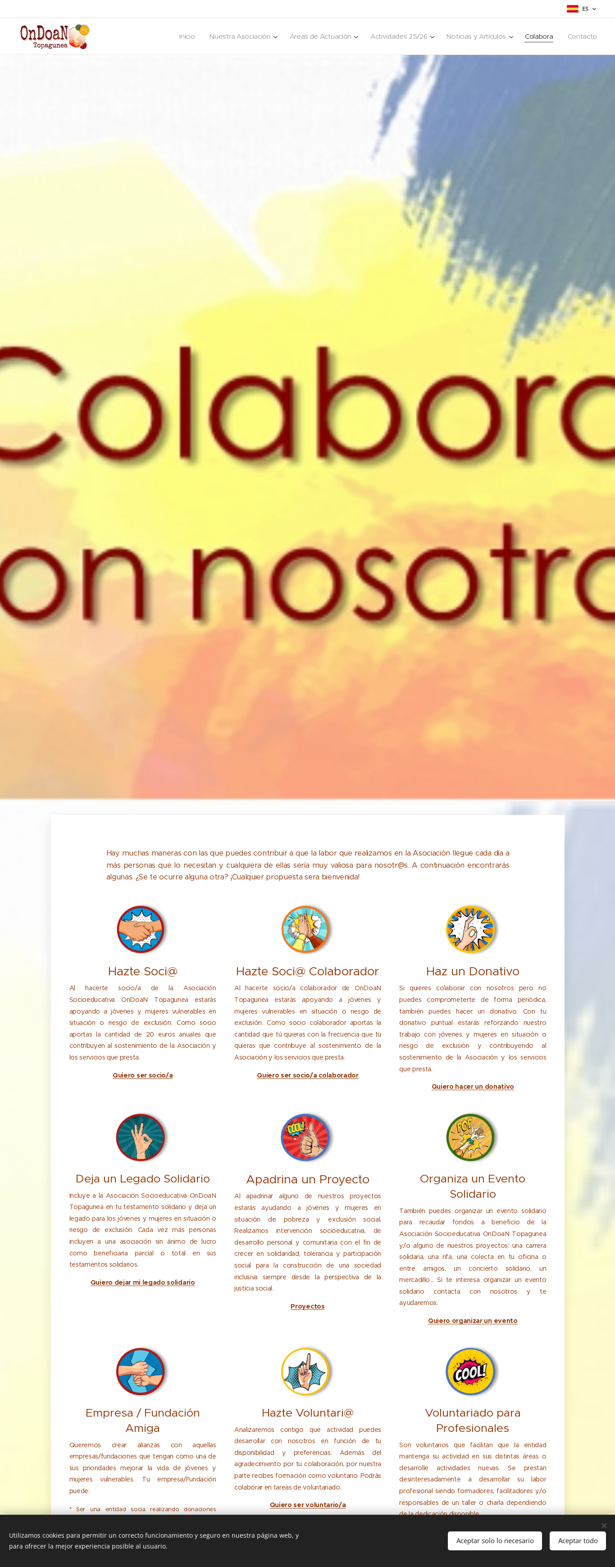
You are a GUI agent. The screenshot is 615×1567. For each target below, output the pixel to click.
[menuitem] (176, 36)
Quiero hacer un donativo (472, 1086)
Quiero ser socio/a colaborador (307, 1075)
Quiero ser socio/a (143, 1075)
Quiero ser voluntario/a (307, 1505)
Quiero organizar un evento (472, 1321)
